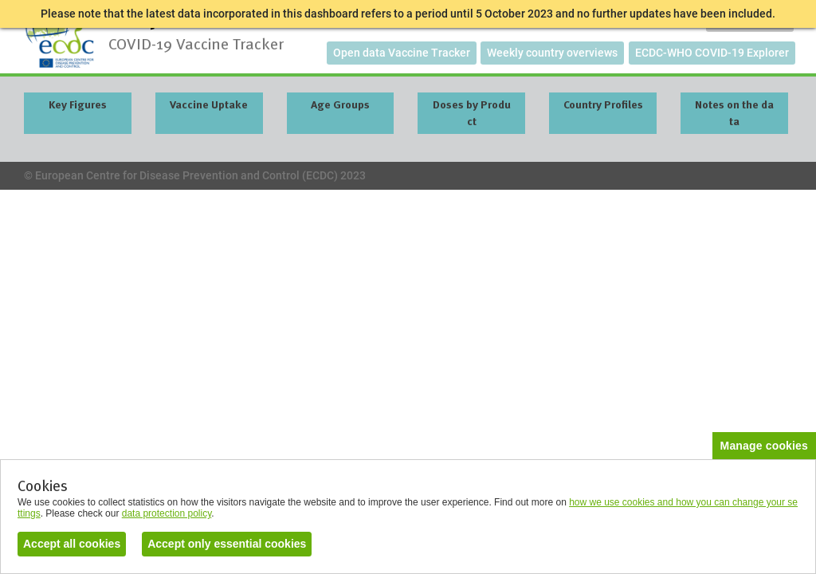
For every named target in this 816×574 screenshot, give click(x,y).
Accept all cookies (71, 543)
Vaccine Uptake (209, 104)
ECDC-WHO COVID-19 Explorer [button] (712, 52)
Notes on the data (734, 113)
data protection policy (167, 513)
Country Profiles (603, 104)
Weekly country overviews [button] (552, 52)
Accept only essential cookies (226, 543)
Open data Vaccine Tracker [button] (401, 52)
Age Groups (340, 104)
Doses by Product (472, 113)
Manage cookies (764, 445)
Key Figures (78, 104)
